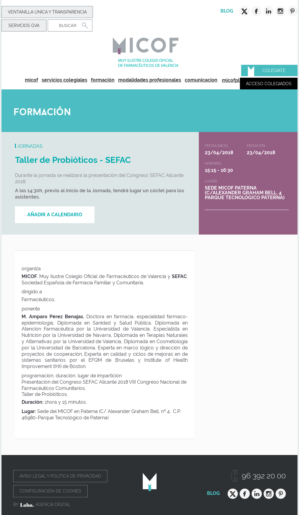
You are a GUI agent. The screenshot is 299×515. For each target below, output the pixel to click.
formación (103, 80)
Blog (226, 11)
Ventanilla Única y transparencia (47, 12)
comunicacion (201, 80)
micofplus (233, 80)
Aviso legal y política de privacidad (60, 476)
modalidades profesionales (149, 80)
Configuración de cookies (50, 491)
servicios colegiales (64, 80)
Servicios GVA (23, 25)
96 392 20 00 (264, 476)
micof (31, 80)
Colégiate (274, 70)
